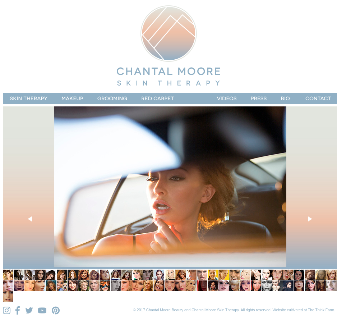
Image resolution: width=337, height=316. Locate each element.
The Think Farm (321, 310)
